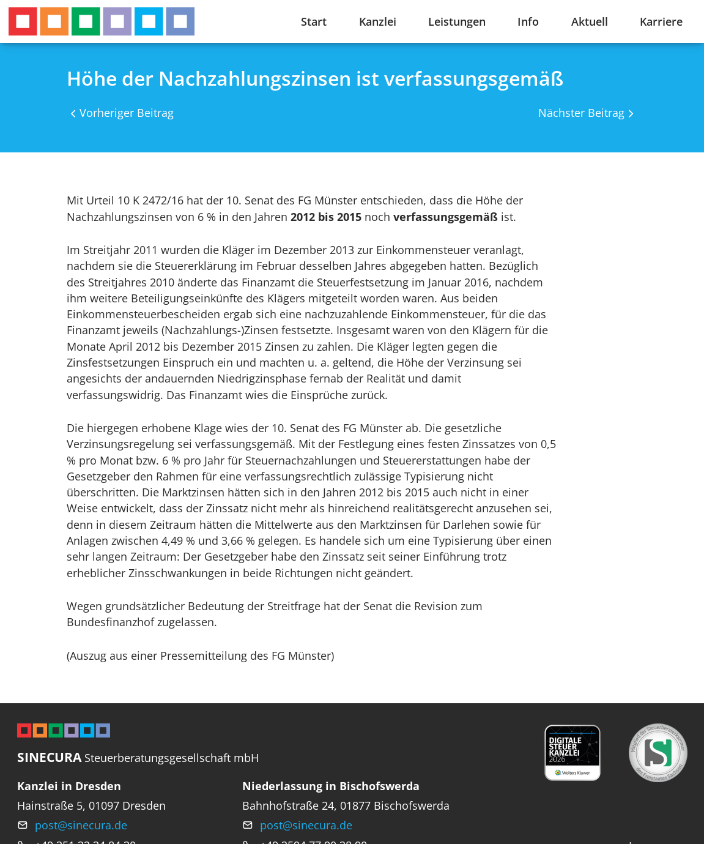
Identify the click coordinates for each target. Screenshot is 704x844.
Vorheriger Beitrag (127, 112)
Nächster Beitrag (581, 112)
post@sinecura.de (81, 825)
